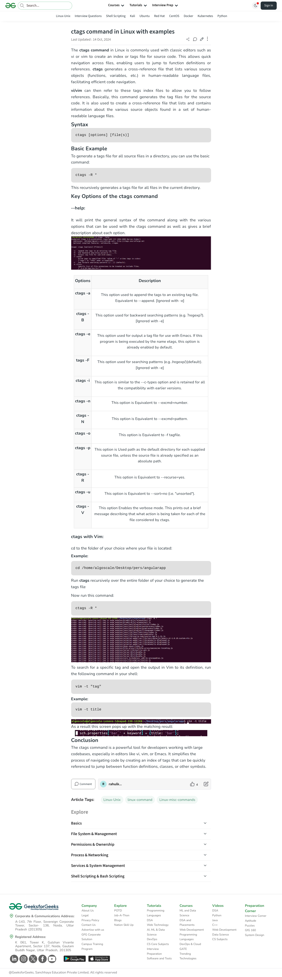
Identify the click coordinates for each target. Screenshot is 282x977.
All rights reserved (103, 972)
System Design (254, 935)
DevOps (152, 939)
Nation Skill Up (124, 925)
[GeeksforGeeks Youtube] (51, 959)
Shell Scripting (116, 16)
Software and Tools (159, 958)
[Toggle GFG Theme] (255, 5)
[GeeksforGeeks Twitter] (32, 959)
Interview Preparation (154, 951)
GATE (183, 949)
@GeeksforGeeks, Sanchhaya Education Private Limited (49, 972)
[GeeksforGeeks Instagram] (23, 959)
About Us (88, 911)
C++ (214, 925)
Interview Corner (255, 916)
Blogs (118, 920)
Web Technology (158, 925)
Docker (188, 16)
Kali (132, 16)
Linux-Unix (63, 16)
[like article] (194, 784)
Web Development (192, 930)
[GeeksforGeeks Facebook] (42, 959)
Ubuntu (144, 16)
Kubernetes (205, 16)
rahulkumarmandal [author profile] (116, 784)
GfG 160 (250, 930)
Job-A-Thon (121, 915)
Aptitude (250, 921)
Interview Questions (88, 16)
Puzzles (250, 926)
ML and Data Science (188, 913)
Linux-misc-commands (177, 799)
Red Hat (159, 16)
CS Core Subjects (158, 944)
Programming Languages (155, 913)
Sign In (268, 5)
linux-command (140, 799)
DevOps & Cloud (190, 944)
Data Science (220, 935)
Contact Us (89, 925)
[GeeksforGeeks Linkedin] (13, 959)
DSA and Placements (187, 922)
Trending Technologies (188, 956)
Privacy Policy (90, 920)
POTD (118, 911)
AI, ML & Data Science (156, 932)
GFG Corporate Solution (91, 937)
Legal (85, 915)
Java (215, 920)
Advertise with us (93, 930)
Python (222, 16)
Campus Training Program (92, 946)
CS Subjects (220, 939)
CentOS (174, 16)
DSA (150, 920)
